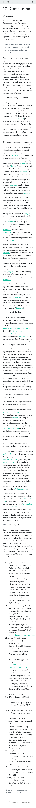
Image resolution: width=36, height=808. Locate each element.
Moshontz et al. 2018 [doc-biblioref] (10, 460)
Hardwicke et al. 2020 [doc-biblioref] (11, 412)
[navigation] (24, 2)
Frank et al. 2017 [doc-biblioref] (9, 462)
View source (13, 802)
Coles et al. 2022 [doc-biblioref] (9, 454)
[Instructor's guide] (25, 791)
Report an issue (25, 802)
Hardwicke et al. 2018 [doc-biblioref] (11, 428)
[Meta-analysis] (10, 791)
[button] (4, 2)
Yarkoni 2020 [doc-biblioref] (24, 336)
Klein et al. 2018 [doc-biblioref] (21, 489)
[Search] (30, 2)
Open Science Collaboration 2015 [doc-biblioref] (15, 328)
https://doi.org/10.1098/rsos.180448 (22, 635)
